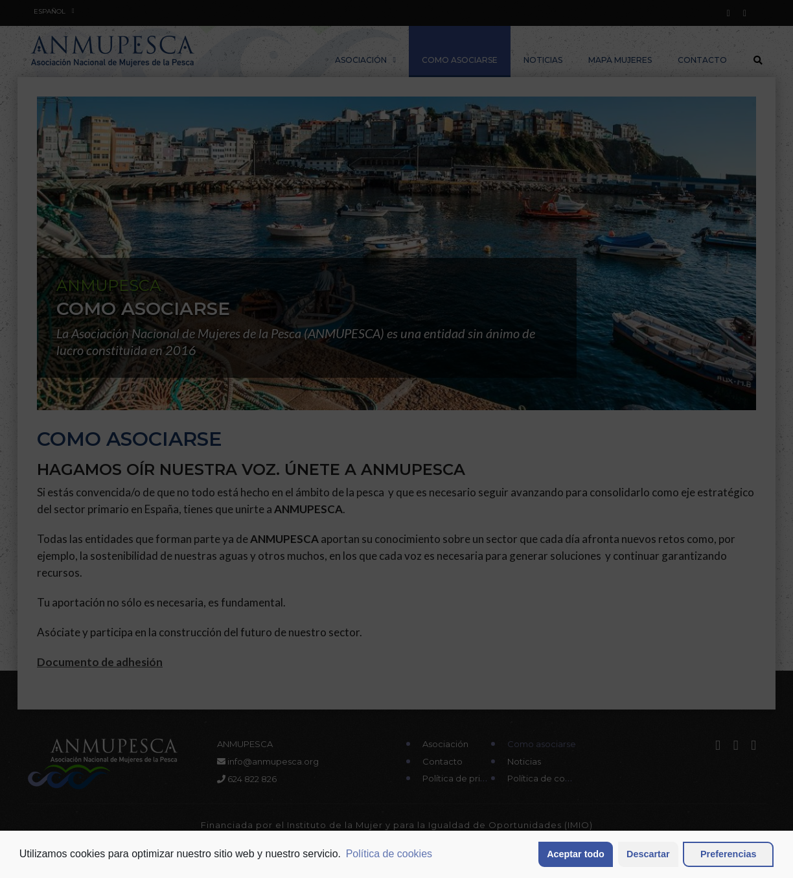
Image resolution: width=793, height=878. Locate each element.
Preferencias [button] (728, 854)
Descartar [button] (647, 854)
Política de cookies (389, 853)
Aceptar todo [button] (575, 854)
